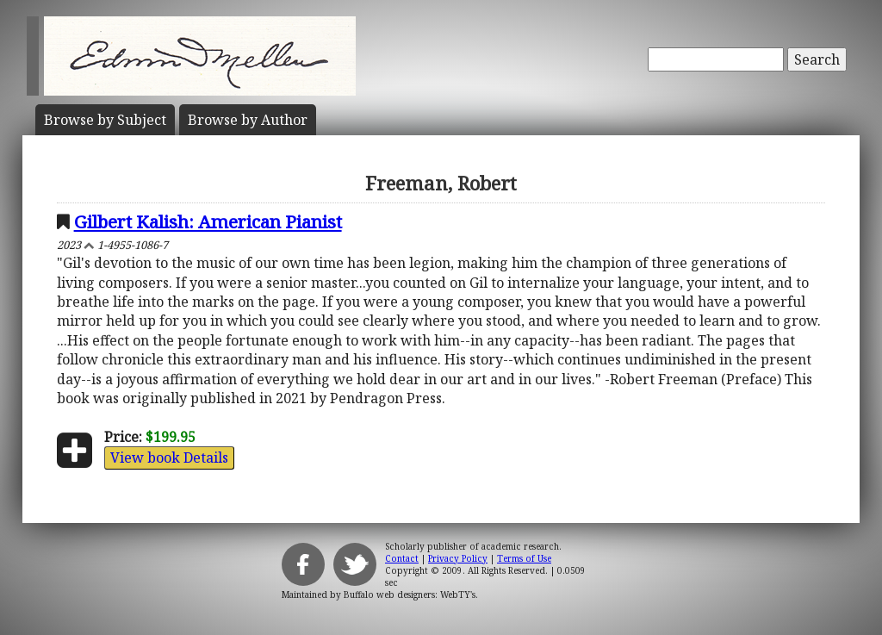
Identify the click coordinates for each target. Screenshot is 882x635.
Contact (402, 558)
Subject (105, 120)
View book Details (169, 457)
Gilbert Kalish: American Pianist (208, 221)
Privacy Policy (458, 558)
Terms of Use (524, 558)
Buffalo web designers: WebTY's (409, 594)
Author (247, 120)
